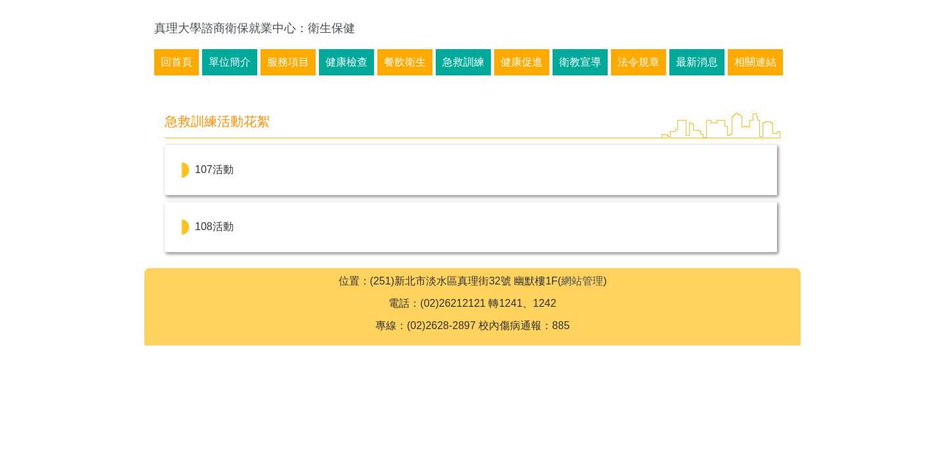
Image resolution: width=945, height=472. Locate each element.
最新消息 (697, 62)
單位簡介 (230, 62)
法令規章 (639, 62)
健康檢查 (347, 62)
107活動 (214, 169)
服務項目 (288, 62)
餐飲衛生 (405, 62)
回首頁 (176, 62)
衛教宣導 (580, 62)
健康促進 (522, 62)
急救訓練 (463, 62)
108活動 (214, 226)
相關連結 (755, 62)
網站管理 (582, 280)
